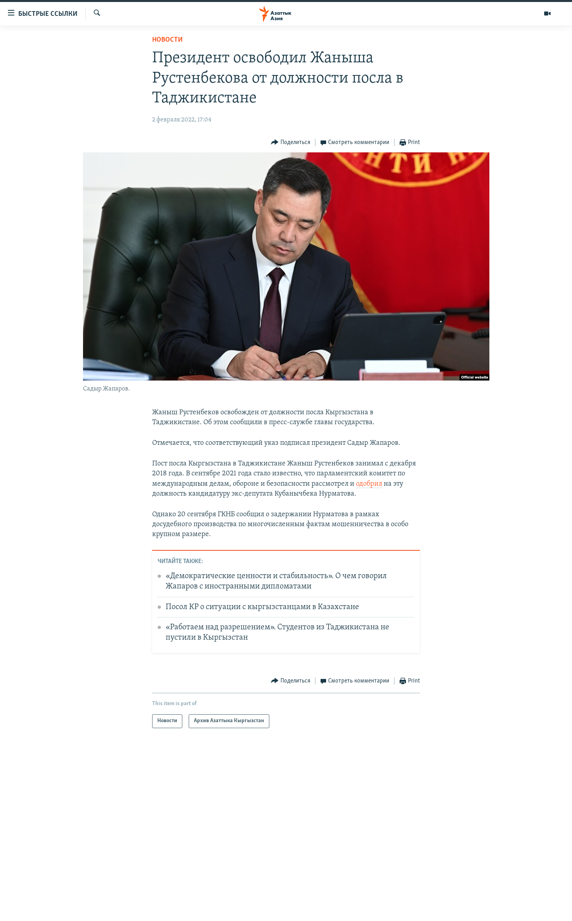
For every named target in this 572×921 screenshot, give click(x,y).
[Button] (290, 142)
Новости (167, 40)
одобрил (369, 484)
